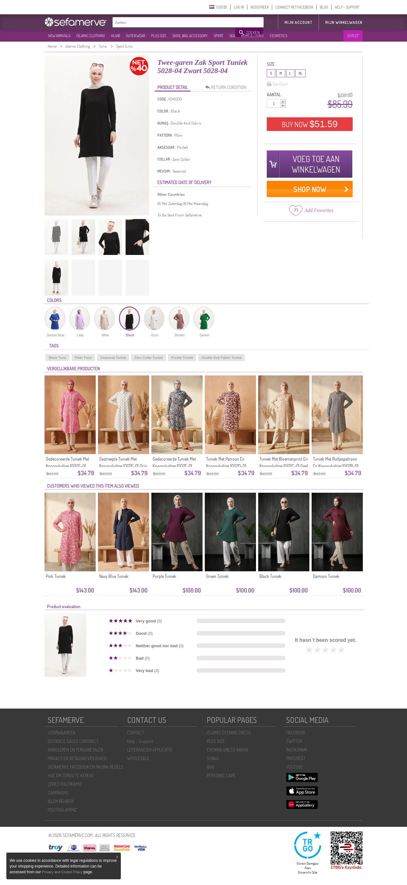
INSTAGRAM (296, 749)
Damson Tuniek (326, 576)
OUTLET (353, 35)
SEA (232, 35)
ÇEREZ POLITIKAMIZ (65, 784)
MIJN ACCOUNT (298, 22)
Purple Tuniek (164, 576)
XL (300, 73)
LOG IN (239, 7)
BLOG (324, 7)
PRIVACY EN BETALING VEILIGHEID (77, 758)
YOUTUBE (294, 767)
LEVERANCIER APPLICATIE (149, 749)
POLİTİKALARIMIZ (62, 810)
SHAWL (213, 758)
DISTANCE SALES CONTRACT (73, 741)
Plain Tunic (83, 358)
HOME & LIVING (252, 35)
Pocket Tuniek (182, 358)
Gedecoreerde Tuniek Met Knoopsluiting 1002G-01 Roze (67, 466)
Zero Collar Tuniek (148, 358)
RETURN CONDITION (227, 87)
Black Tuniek (270, 576)
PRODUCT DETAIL (172, 87)
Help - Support (140, 741)
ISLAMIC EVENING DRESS (229, 732)
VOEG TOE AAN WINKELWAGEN (316, 164)
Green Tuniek (217, 576)
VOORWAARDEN (61, 732)
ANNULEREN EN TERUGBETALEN (75, 749)
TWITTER (294, 741)
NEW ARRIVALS (59, 35)
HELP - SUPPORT (347, 7)
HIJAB (115, 35)
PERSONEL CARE (221, 775)
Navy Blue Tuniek (113, 576)
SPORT (218, 35)
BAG (210, 767)
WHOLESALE (138, 758)
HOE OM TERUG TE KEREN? (70, 775)
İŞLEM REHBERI (61, 801)
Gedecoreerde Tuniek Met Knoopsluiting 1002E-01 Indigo (174, 466)
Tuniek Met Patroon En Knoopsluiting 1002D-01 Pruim (226, 466)
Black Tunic (57, 358)
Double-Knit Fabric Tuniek (221, 358)
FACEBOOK (295, 732)
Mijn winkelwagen (343, 22)
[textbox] (174, 22)
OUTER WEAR (135, 35)
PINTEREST (296, 758)
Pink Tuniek (56, 576)
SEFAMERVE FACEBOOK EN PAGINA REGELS (85, 767)
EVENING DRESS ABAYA (227, 749)
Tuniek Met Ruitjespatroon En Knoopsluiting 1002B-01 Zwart (335, 466)
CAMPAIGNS (58, 792)
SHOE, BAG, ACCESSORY (190, 35)
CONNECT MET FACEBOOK (294, 7)
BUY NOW (310, 124)
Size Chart (277, 84)
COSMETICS (278, 35)
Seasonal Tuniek (113, 358)
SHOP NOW (309, 189)
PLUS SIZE (158, 35)
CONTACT (135, 732)
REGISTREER (260, 7)
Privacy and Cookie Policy (62, 872)
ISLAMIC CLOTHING (90, 35)
